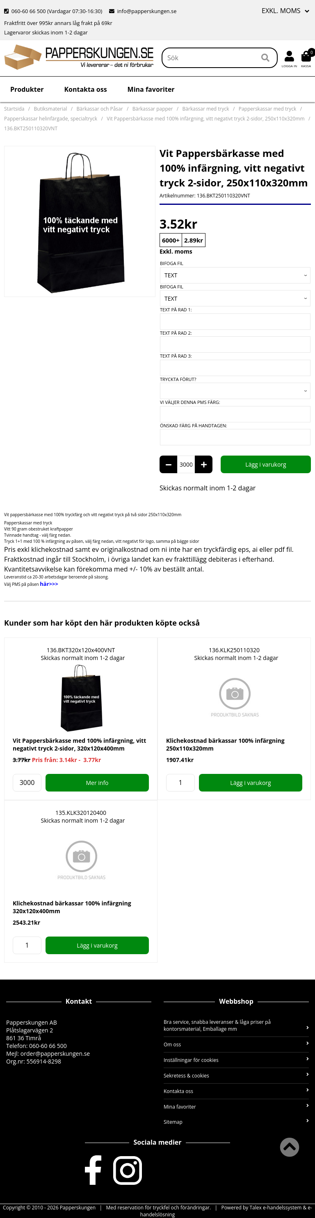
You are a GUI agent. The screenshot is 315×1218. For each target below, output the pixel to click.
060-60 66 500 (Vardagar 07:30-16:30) (54, 11)
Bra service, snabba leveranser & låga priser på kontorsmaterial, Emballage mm (236, 1025)
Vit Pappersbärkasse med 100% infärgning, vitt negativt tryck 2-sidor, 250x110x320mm (205, 118)
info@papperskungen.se (142, 11)
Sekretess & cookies (236, 1075)
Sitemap (236, 1121)
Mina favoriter (151, 89)
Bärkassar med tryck (206, 108)
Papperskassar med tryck (268, 108)
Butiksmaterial (50, 108)
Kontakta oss (85, 89)
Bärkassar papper (152, 108)
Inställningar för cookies (236, 1060)
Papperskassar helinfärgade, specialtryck (50, 118)
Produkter (26, 89)
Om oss (236, 1044)
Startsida (14, 108)
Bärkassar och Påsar (100, 108)
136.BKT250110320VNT (30, 128)
